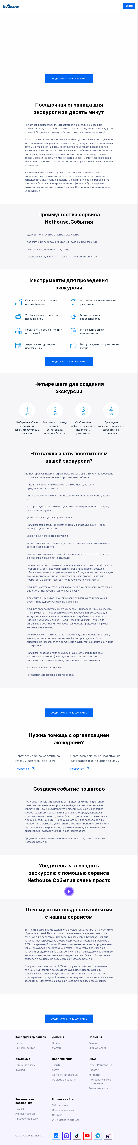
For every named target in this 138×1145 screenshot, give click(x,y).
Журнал (20, 1069)
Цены (18, 1043)
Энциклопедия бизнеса (65, 1119)
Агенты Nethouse (25, 1113)
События (95, 1037)
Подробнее (24, 768)
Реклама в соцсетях (64, 1079)
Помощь (20, 1109)
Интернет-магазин (63, 1110)
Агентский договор (100, 1088)
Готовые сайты (63, 1099)
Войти (129, 6)
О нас (93, 1059)
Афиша (93, 1043)
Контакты (94, 1074)
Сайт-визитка (60, 1105)
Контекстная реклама (65, 1074)
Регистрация (104, 1065)
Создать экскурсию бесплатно (69, 78)
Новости (94, 1069)
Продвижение (62, 1059)
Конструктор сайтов (30, 1037)
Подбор (56, 1043)
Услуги (56, 1069)
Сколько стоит (97, 1048)
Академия (22, 1059)
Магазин (57, 1048)
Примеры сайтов (25, 1048)
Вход (92, 1065)
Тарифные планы (25, 1065)
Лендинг (57, 1115)
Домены (58, 1037)
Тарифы (56, 1065)
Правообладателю (26, 1118)
